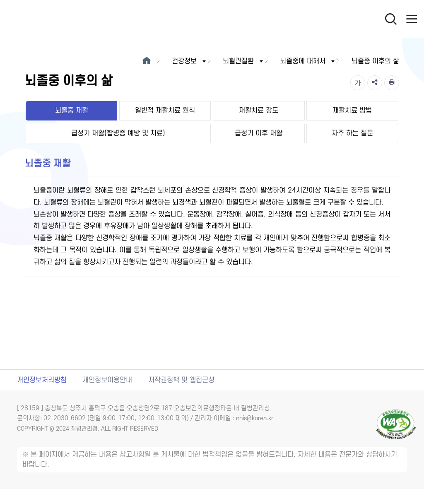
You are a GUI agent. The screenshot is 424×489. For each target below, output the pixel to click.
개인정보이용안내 (107, 380)
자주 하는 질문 (352, 133)
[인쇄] (391, 82)
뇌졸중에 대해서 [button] (308, 61)
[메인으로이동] (146, 61)
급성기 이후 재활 (258, 133)
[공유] (374, 82)
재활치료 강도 (258, 110)
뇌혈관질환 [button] (244, 61)
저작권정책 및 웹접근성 (181, 380)
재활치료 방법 (352, 110)
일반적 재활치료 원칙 (165, 110)
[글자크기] (357, 82)
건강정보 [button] (189, 61)
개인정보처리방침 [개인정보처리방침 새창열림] (42, 380)
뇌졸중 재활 (71, 110)
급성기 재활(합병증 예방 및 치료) (118, 133)
